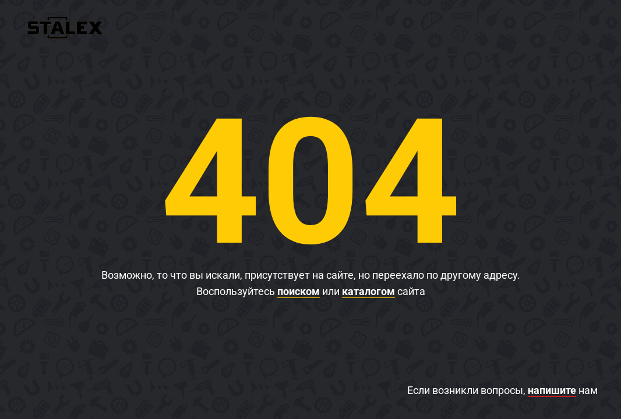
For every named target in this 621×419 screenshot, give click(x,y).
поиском (298, 291)
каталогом (368, 291)
